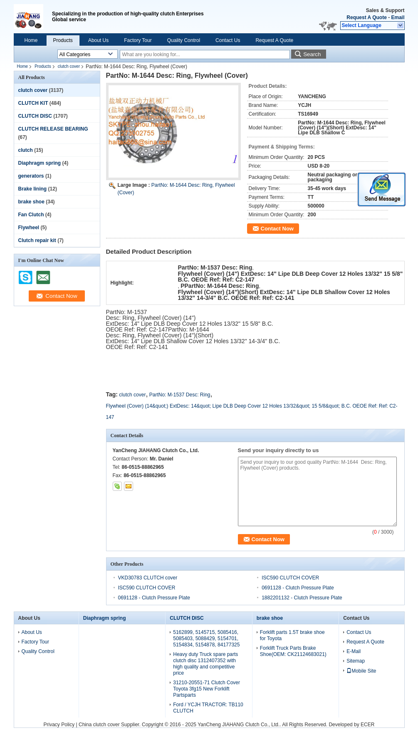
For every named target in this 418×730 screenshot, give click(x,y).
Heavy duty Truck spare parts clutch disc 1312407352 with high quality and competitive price (205, 663)
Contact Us (227, 40)
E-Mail (353, 651)
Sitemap (355, 661)
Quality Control (183, 40)
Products (63, 40)
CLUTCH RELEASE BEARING (53, 129)
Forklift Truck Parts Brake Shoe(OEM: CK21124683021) (293, 651)
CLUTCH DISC (35, 116)
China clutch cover (99, 725)
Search (312, 54)
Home (31, 40)
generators (31, 176)
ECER (367, 725)
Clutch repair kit (37, 240)
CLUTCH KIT (33, 103)
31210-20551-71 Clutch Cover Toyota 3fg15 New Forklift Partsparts (206, 689)
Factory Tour (137, 40)
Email (397, 17)
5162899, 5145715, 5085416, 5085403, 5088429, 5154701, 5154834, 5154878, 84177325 (206, 638)
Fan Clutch (31, 215)
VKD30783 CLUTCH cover (148, 578)
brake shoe (31, 202)
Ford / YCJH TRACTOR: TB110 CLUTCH (208, 708)
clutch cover (69, 66)
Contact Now (277, 228)
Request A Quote (366, 17)
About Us (98, 40)
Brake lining (32, 189)
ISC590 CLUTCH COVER (290, 578)
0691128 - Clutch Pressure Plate (298, 588)
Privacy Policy (59, 725)
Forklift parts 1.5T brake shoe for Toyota (292, 635)
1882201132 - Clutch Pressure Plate (302, 598)
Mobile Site (361, 671)
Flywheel (29, 227)
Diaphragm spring (39, 163)
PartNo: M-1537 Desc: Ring (179, 395)
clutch (25, 150)
